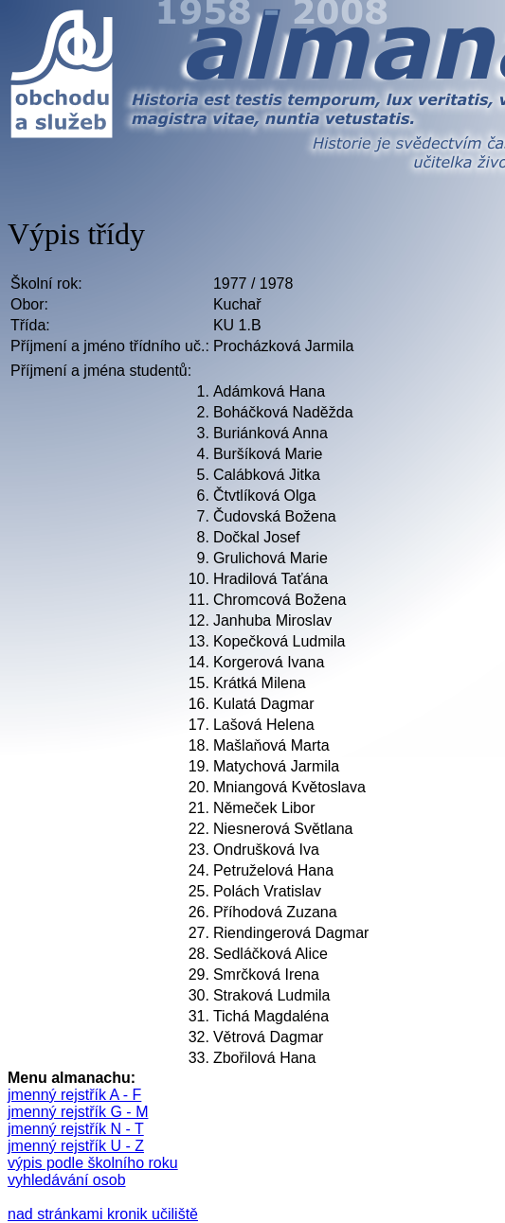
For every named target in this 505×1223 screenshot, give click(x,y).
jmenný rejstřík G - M (78, 1112)
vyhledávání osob (67, 1180)
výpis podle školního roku (93, 1163)
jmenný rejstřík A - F (74, 1095)
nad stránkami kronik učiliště (103, 1214)
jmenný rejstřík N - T (76, 1129)
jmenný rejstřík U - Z (76, 1146)
